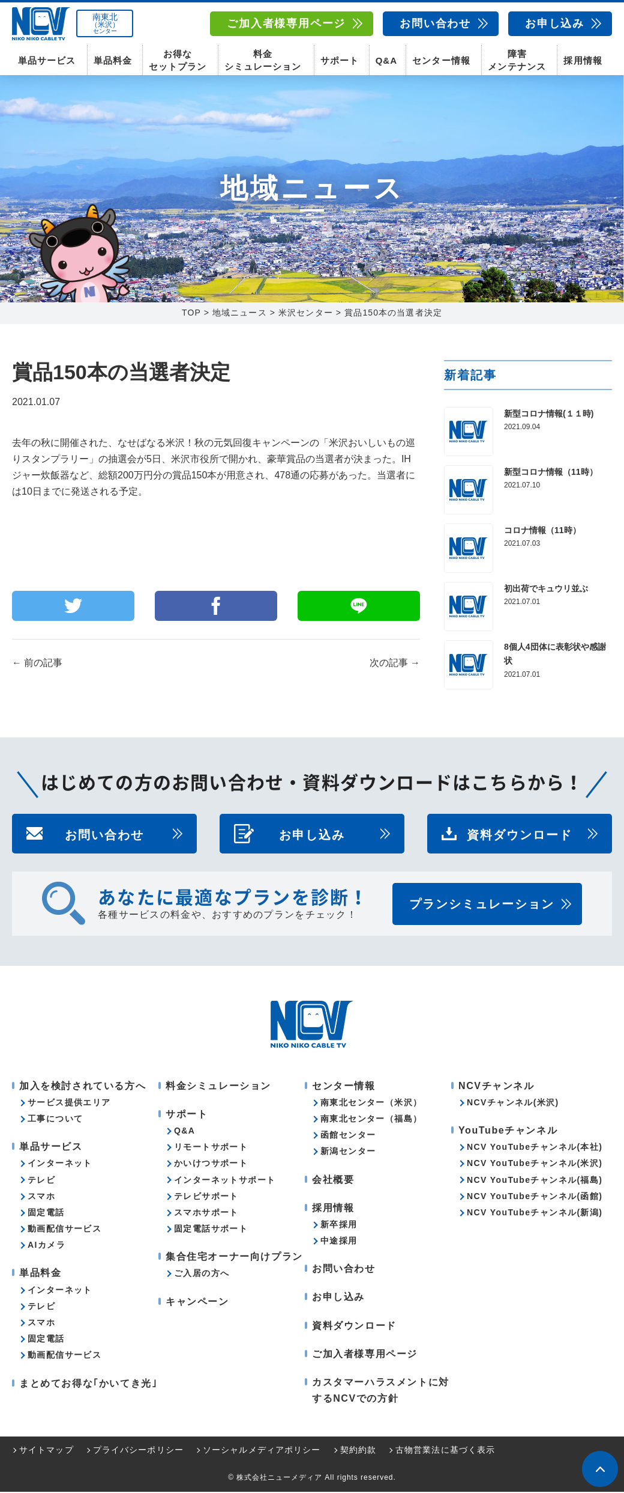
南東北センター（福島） (371, 1120)
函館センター (348, 1136)
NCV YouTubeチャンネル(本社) (534, 1148)
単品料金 (113, 60)
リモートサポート (211, 1148)
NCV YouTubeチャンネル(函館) (534, 1197)
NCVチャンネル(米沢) (513, 1103)
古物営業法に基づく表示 (445, 1451)
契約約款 (358, 1451)
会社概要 (333, 1181)
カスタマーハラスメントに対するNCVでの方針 (380, 1391)
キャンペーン (197, 1303)
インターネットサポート (224, 1181)
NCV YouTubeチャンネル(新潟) (534, 1213)
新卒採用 (339, 1225)
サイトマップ (46, 1451)
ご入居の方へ (201, 1275)
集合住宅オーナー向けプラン (234, 1258)
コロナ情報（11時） (542, 531)
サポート (339, 60)
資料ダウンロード (519, 835)
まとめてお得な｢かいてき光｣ (88, 1384)
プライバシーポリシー (138, 1451)
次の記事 (395, 664)
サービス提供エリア (69, 1103)
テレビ (41, 1181)
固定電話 (46, 1213)
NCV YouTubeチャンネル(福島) (534, 1181)
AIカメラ (46, 1246)
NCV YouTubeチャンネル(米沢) (534, 1165)
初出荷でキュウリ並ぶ (546, 589)
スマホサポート (206, 1213)
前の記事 (37, 664)
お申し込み (554, 23)
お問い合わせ (435, 23)
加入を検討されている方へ (82, 1087)
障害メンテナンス (516, 60)
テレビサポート (206, 1197)
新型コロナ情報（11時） (551, 473)
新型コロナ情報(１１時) (548, 415)
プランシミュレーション (481, 905)
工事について (55, 1120)
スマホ (41, 1197)
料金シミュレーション (262, 60)
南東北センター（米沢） (371, 1103)
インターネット (60, 1165)
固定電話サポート (211, 1230)
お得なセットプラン (177, 60)
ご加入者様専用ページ (286, 23)
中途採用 (339, 1242)
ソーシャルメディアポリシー (262, 1451)
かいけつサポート (211, 1165)
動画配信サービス (64, 1230)
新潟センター (348, 1153)
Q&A (386, 60)
